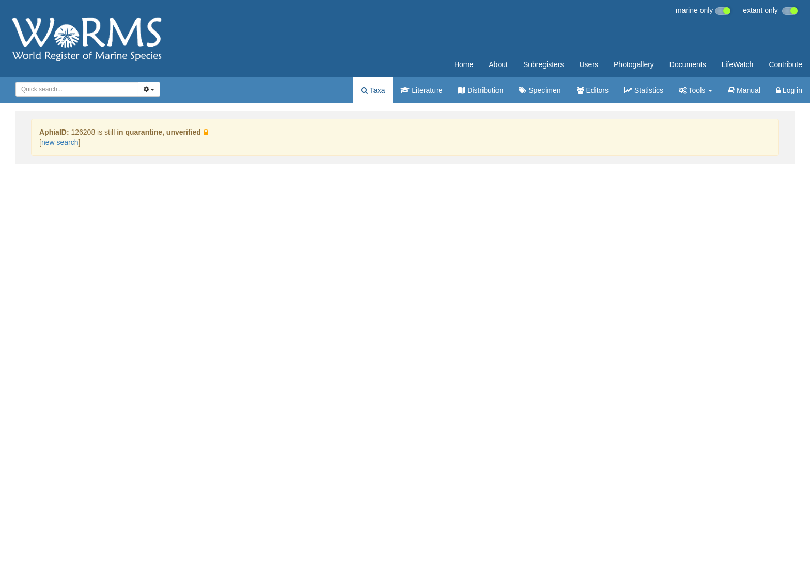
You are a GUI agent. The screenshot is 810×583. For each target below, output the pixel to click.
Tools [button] (695, 90)
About (498, 64)
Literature (421, 90)
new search (60, 142)
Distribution (480, 90)
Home (463, 64)
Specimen (539, 90)
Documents (687, 64)
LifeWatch (738, 64)
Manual (744, 90)
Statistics (643, 90)
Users (588, 64)
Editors (593, 90)
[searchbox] (74, 89)
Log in (789, 90)
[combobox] (76, 89)
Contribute (785, 64)
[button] (206, 132)
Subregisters (543, 64)
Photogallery (634, 64)
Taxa (373, 90)
